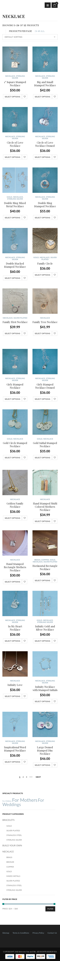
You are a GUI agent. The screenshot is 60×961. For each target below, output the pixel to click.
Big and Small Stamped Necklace (45, 83)
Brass (37, 560)
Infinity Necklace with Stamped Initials (45, 688)
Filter (50, 909)
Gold (9, 197)
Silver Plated (20, 318)
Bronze (10, 862)
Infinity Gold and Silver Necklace (45, 628)
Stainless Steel (14, 835)
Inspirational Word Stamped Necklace (15, 749)
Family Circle (45, 263)
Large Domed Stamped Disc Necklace (45, 750)
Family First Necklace (15, 322)
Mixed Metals (13, 876)
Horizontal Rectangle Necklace (44, 567)
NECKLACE (10, 76)
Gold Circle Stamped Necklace (15, 444)
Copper (45, 560)
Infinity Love (15, 685)
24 (36, 31)
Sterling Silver (18, 77)
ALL (42, 31)
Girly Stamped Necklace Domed (45, 386)
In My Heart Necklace (15, 628)
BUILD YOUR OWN (12, 845)
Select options (12, 96)
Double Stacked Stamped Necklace (15, 265)
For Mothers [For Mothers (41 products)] (24, 800)
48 (39, 31)
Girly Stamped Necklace (15, 386)
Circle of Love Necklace (15, 144)
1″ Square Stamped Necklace (15, 83)
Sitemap (5, 933)
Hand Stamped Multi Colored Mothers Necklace (45, 507)
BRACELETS (8, 820)
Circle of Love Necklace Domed (45, 144)
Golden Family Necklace (15, 505)
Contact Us (52, 933)
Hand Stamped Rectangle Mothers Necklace (15, 567)
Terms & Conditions (21, 933)
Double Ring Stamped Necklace (45, 204)
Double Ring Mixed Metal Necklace (15, 204)
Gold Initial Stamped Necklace (45, 444)
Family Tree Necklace (44, 322)
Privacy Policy (38, 933)
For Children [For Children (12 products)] (7, 801)
